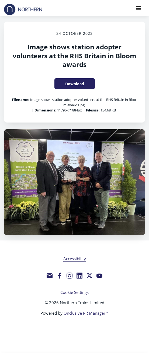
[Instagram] (69, 276)
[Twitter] (89, 276)
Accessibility (74, 258)
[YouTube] (99, 276)
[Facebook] (60, 276)
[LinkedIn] (79, 276)
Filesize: (93, 110)
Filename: (20, 99)
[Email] (50, 276)
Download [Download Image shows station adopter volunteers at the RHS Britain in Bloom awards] (74, 83)
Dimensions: (45, 110)
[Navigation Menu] (138, 8)
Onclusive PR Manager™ (86, 313)
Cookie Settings (74, 292)
